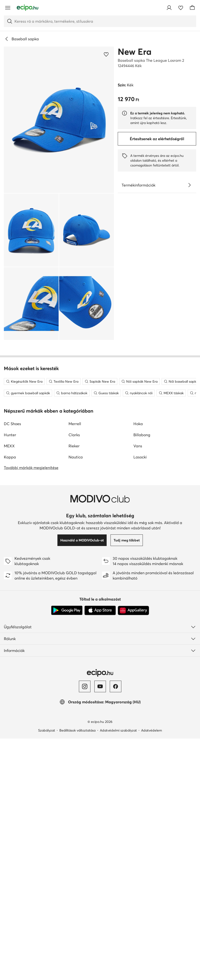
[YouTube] (100, 889)
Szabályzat (46, 933)
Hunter (10, 637)
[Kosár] (192, 8)
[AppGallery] (133, 813)
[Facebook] (115, 889)
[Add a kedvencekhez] (106, 54)
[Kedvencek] (180, 8)
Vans (137, 648)
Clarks (74, 637)
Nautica (76, 659)
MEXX (9, 648)
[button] (59, 120)
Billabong (141, 637)
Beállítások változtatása (77, 933)
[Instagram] (84, 889)
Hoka (138, 626)
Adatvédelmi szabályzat (118, 933)
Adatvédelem (151, 933)
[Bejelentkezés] (169, 8)
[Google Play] (67, 813)
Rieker (74, 648)
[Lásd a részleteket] (189, 185)
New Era (135, 51)
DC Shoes (12, 626)
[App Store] (100, 813)
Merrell (75, 626)
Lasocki (140, 659)
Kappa (10, 659)
